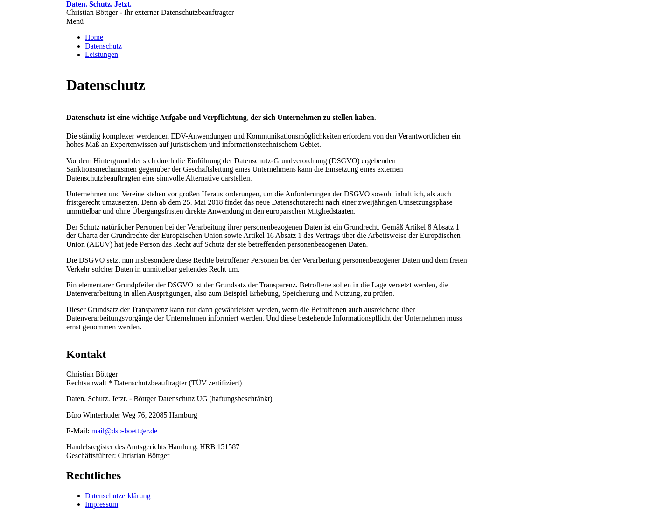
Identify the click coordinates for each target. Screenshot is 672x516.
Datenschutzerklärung (117, 496)
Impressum (101, 504)
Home (94, 37)
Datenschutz (103, 46)
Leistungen (101, 54)
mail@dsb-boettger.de (124, 431)
